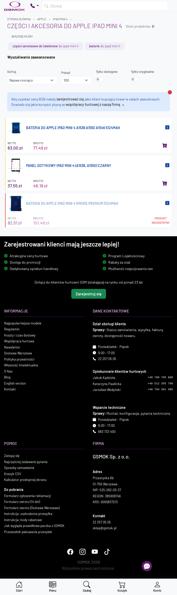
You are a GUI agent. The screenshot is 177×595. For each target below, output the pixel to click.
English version (15, 383)
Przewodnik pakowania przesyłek (28, 532)
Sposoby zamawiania (19, 468)
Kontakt (10, 389)
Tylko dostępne (106, 72)
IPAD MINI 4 (60, 19)
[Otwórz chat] (147, 566)
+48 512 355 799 (160, 383)
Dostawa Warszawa (18, 353)
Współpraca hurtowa (19, 341)
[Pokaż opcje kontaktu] (34, 6)
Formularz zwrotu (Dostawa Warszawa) (32, 508)
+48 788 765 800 (160, 377)
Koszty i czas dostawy (20, 335)
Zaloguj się (11, 456)
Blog (7, 377)
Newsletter (12, 347)
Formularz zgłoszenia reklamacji (27, 496)
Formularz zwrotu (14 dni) (22, 502)
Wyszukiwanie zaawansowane (31, 57)
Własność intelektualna (21, 365)
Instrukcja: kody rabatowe (23, 520)
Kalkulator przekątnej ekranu (25, 480)
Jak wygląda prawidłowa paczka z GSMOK (34, 526)
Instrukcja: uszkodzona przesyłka (28, 514)
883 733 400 (106, 432)
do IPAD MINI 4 (45, 46)
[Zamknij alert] (170, 92)
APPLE (41, 19)
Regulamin (11, 329)
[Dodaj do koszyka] (165, 145)
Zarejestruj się (89, 293)
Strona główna (19, 19)
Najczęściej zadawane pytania (26, 462)
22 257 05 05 (107, 359)
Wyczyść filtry (22, 36)
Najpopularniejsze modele (22, 323)
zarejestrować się (70, 99)
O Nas (8, 371)
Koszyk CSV (12, 474)
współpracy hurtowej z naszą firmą (95, 104)
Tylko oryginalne (142, 72)
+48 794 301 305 (160, 389)
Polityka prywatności (19, 359)
